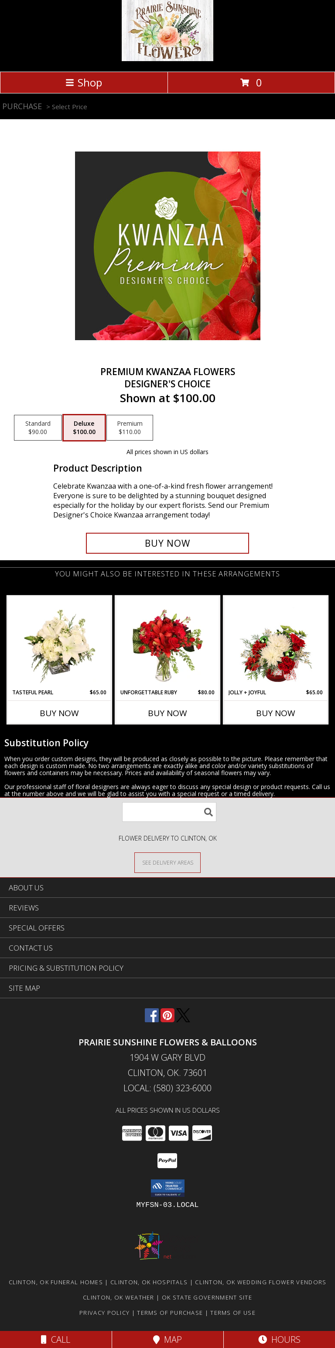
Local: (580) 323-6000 (167, 1088)
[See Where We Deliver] (167, 862)
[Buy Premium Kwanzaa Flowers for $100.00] (167, 543)
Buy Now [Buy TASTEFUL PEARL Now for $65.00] (59, 713)
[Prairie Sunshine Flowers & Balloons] (167, 59)
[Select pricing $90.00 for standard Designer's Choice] (38, 428)
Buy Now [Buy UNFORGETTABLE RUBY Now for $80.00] (167, 713)
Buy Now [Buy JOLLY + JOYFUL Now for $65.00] (275, 713)
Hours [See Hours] (279, 1339)
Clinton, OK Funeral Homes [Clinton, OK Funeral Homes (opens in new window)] (56, 1282)
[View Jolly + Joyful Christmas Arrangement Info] (275, 642)
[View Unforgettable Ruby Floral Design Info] (167, 642)
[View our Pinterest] (167, 1019)
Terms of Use (233, 1313)
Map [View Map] (167, 1339)
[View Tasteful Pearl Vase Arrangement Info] (59, 642)
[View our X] (183, 1019)
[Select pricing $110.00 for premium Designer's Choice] (130, 428)
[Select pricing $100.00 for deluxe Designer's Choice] (84, 428)
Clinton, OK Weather (118, 1297)
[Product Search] (169, 812)
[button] (168, 1188)
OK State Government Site (207, 1297)
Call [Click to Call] (55, 1339)
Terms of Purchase (170, 1313)
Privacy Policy (104, 1313)
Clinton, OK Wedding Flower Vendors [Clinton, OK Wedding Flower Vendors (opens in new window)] (260, 1282)
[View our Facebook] (152, 1019)
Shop (83, 82)
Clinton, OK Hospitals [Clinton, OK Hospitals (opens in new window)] (149, 1282)
